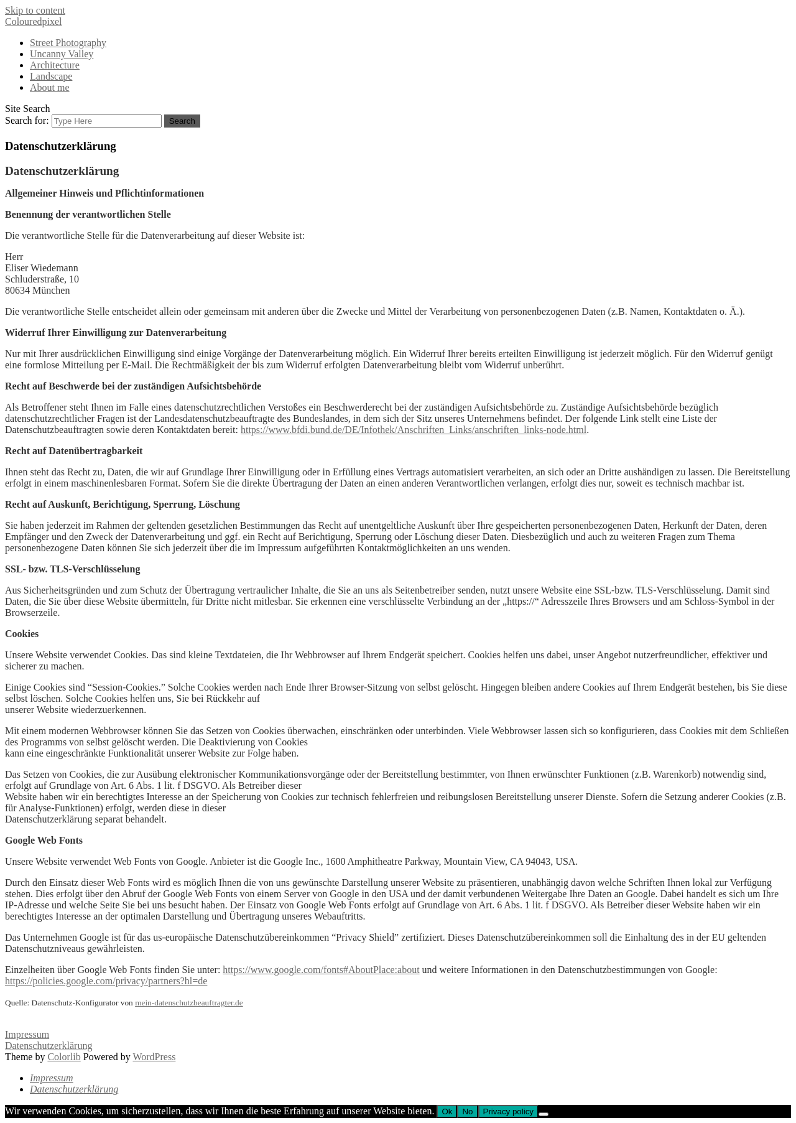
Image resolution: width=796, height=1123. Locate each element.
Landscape (51, 76)
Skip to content (35, 10)
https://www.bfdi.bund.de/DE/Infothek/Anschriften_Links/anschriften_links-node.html (413, 429)
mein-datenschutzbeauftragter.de (189, 1002)
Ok (447, 1111)
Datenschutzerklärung (48, 1045)
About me (50, 87)
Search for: (27, 120)
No (467, 1111)
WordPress (153, 1056)
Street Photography (68, 42)
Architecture (55, 65)
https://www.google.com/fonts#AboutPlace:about (321, 969)
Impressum (27, 1034)
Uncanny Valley (61, 54)
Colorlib (63, 1056)
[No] (543, 1114)
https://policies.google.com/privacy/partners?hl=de (106, 981)
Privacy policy (508, 1111)
